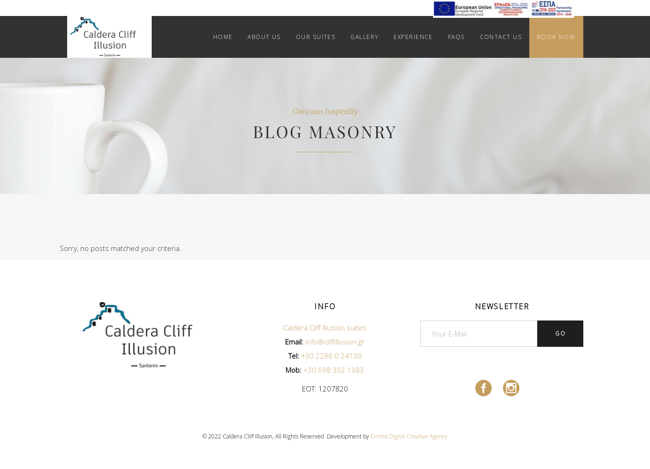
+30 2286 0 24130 (331, 355)
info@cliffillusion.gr (334, 341)
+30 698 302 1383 (333, 370)
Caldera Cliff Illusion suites (324, 327)
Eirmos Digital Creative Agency (409, 436)
